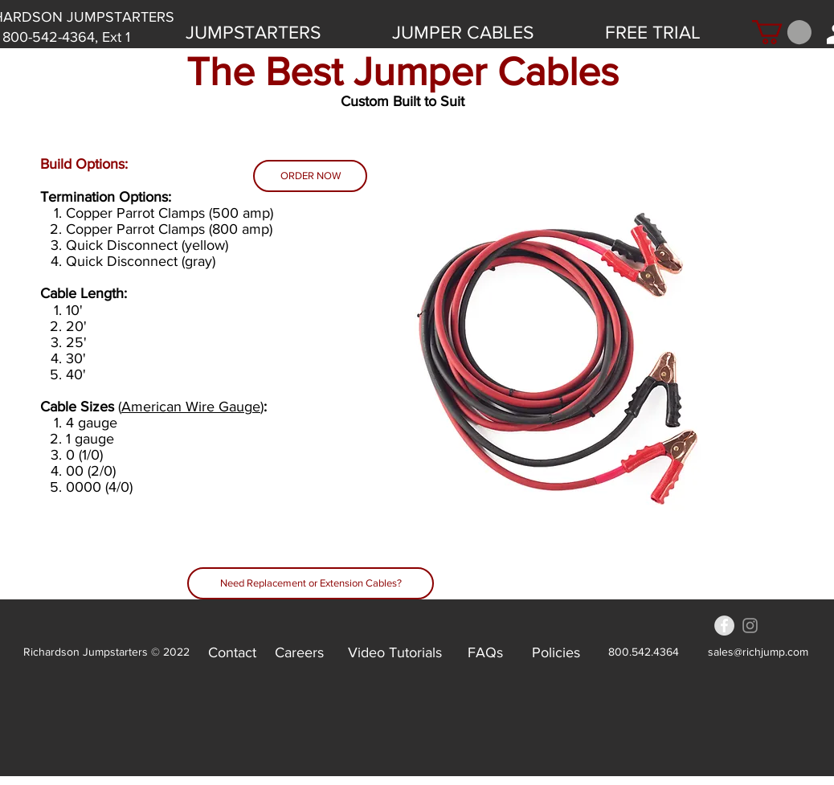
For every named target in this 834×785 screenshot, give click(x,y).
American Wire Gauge (190, 407)
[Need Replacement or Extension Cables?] (310, 583)
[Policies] (556, 652)
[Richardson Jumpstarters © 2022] (106, 652)
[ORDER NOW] (310, 176)
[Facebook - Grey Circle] (724, 625)
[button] (782, 32)
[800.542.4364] (643, 652)
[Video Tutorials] (395, 652)
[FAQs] (485, 652)
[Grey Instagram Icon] (750, 625)
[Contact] (232, 652)
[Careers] (299, 652)
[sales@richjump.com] (758, 652)
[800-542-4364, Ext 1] (66, 37)
